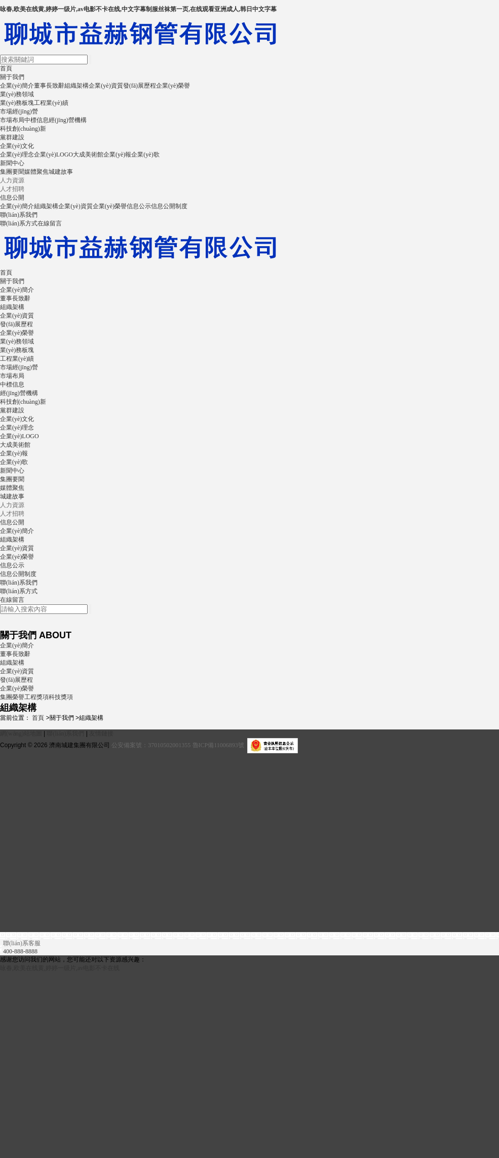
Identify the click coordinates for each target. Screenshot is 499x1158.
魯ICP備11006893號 (218, 745)
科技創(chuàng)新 (23, 128)
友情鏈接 (101, 733)
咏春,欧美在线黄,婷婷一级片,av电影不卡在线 (60, 968)
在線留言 (49, 223)
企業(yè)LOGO (53, 154)
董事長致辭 (49, 85)
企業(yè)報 (117, 154)
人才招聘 (12, 188)
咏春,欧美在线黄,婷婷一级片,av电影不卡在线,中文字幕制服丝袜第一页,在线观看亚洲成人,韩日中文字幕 (138, 9)
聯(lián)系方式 (18, 223)
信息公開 (12, 197)
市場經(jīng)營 (19, 111)
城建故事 (61, 171)
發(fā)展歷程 (139, 85)
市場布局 (12, 120)
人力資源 (12, 180)
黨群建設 (12, 137)
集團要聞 (12, 171)
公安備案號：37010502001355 (150, 745)
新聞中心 (12, 163)
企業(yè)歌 (145, 154)
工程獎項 (36, 697)
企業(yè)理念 (17, 154)
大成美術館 (88, 154)
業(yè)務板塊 (17, 102)
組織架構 (76, 85)
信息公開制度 (169, 206)
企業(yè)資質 (106, 85)
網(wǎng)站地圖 (21, 733)
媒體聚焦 (36, 171)
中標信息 (36, 120)
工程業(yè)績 (51, 102)
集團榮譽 (12, 697)
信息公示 (139, 206)
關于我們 (12, 77)
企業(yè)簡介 (17, 85)
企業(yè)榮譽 (173, 85)
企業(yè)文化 (17, 145)
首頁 (6, 68)
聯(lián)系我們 (18, 214)
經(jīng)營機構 (68, 120)
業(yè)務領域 (17, 94)
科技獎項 (61, 697)
